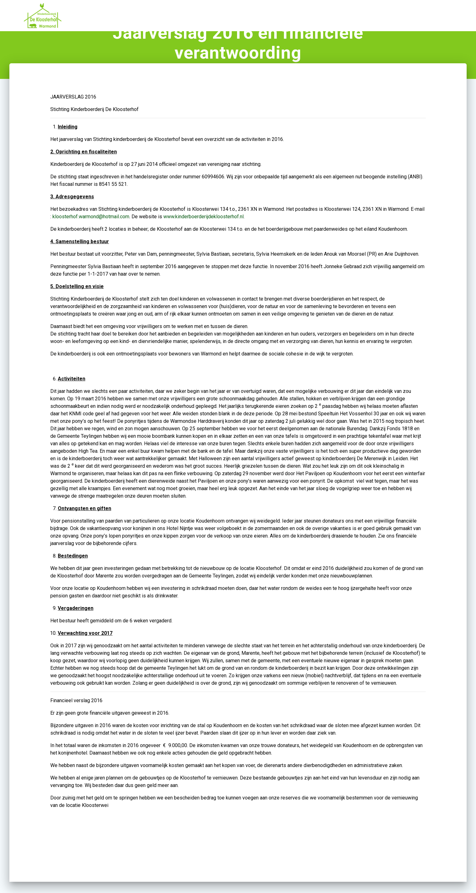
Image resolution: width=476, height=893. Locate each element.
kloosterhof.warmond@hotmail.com (90, 234)
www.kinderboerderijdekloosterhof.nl (203, 234)
